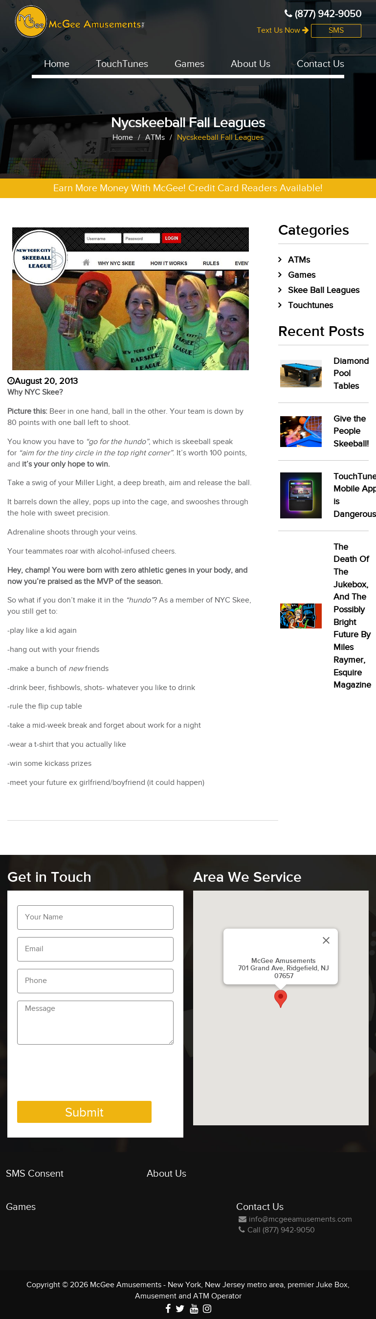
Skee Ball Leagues (323, 290)
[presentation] (91, 1074)
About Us (250, 64)
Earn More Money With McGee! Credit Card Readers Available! (188, 188)
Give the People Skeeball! (351, 431)
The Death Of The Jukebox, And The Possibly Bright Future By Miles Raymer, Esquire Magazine (352, 616)
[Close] (326, 940)
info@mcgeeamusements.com (295, 1219)
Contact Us (320, 64)
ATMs (299, 260)
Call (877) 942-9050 (277, 1230)
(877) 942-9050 (323, 14)
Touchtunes (310, 305)
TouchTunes (122, 64)
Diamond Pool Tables (351, 373)
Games (189, 64)
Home (56, 64)
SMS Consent (35, 1174)
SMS (336, 30)
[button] (280, 999)
